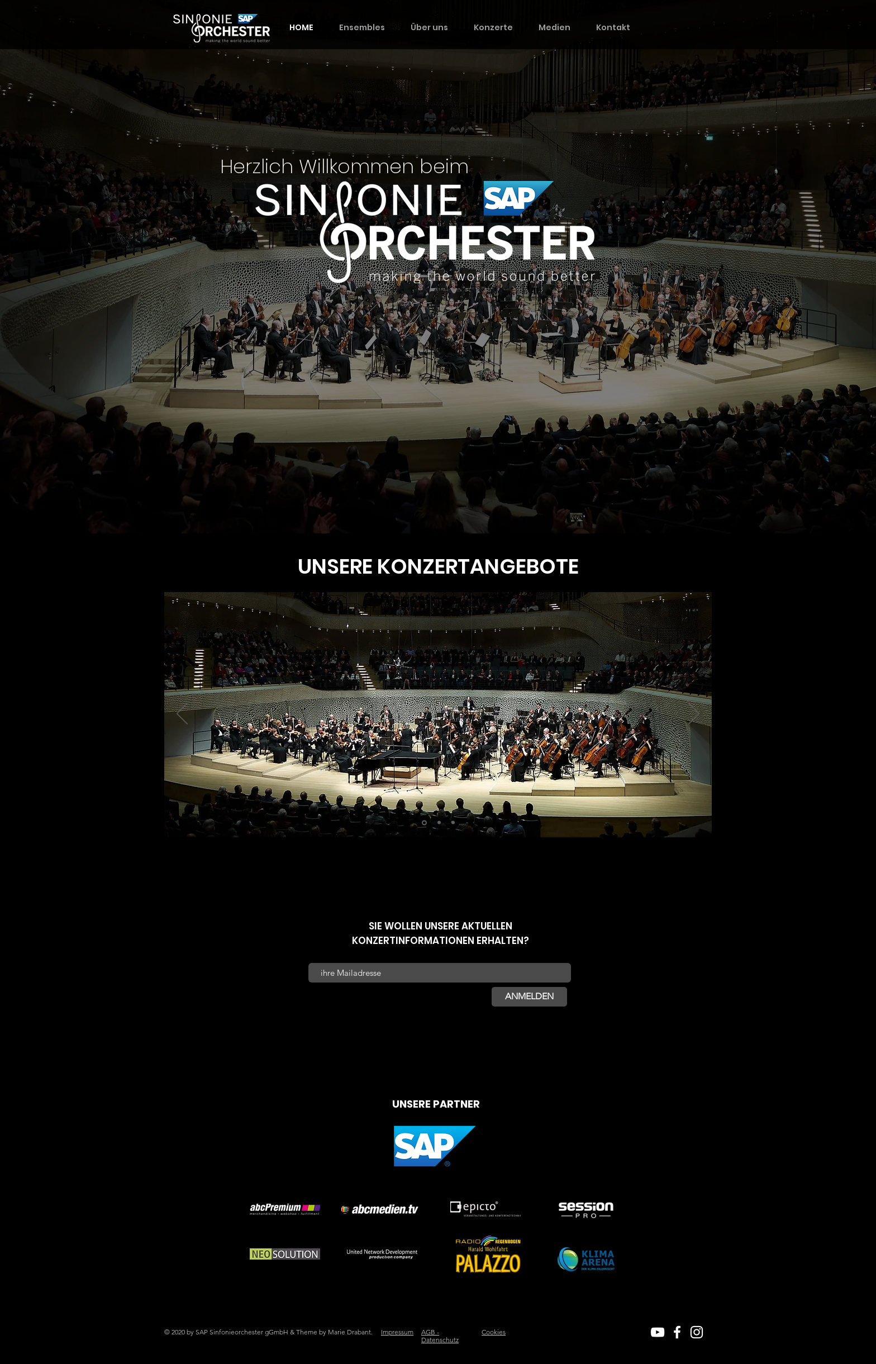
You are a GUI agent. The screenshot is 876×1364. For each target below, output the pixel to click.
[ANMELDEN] (529, 997)
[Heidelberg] (439, 822)
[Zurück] (182, 714)
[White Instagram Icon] (696, 1332)
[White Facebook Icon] (677, 1332)
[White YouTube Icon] (657, 1332)
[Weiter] (693, 714)
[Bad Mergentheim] (424, 822)
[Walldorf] (453, 822)
